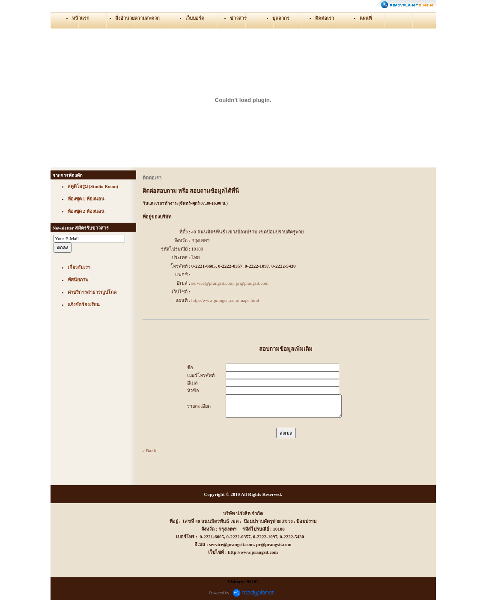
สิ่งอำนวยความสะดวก (137, 18)
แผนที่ (366, 18)
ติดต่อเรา (324, 18)
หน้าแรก (80, 18)
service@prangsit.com (212, 283)
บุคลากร (280, 18)
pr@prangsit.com (252, 283)
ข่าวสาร (238, 18)
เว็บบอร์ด (194, 18)
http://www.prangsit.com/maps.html (225, 300)
